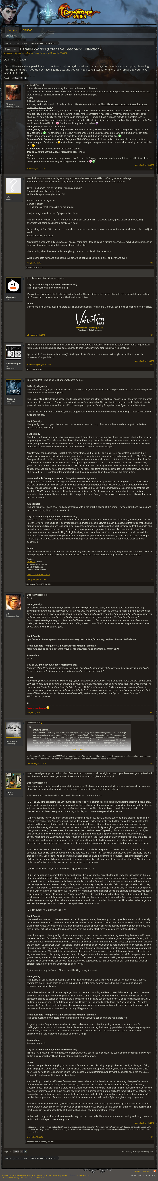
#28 (151, 1137)
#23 (151, 335)
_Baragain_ (11, 399)
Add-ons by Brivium (25, 1177)
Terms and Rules (137, 1175)
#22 (151, 263)
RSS (155, 1171)
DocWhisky (11, 741)
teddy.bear (52, 53)
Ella (7, 613)
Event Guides (81, 327)
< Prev (16, 78)
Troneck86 (30, 369)
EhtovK (29, 584)
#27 (151, 764)
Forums (12, 30)
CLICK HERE (17, 73)
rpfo (8, 197)
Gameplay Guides (96, 327)
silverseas (11, 297)
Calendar (26, 30)
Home (149, 1171)
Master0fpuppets (13, 364)
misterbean (30, 267)
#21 (151, 169)
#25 (151, 579)
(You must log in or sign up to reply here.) (138, 1151)
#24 (151, 365)
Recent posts (11, 35)
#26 (151, 713)
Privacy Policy (151, 1175)
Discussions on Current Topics (27, 53)
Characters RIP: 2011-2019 (38, 575)
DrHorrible (31, 562)
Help (144, 1171)
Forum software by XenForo (24, 1175)
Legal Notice (135, 1171)
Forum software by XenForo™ (68, 1175)
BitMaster (11, 104)
